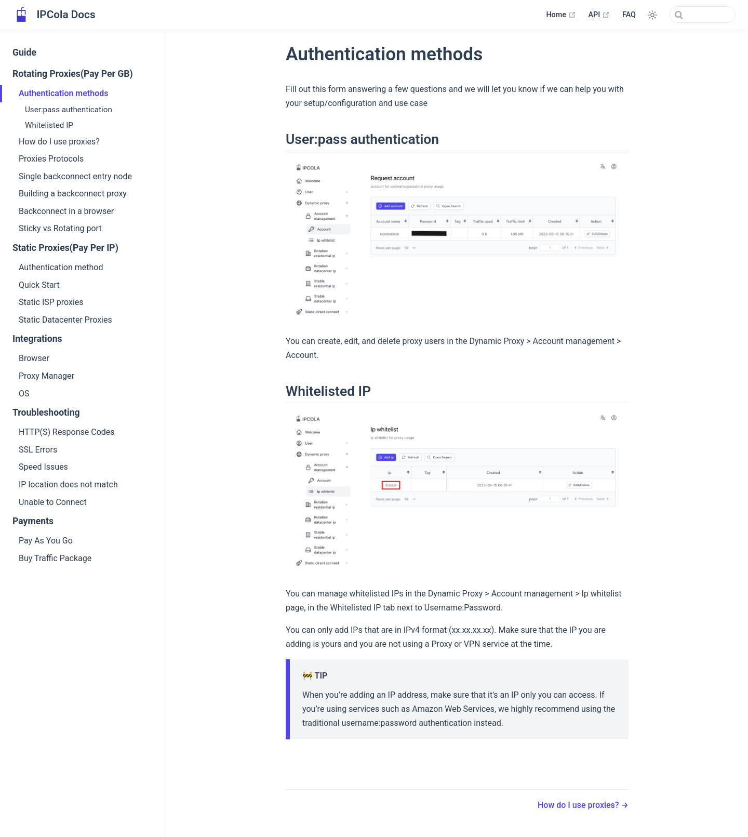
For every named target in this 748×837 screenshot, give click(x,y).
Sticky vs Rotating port (60, 228)
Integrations (37, 339)
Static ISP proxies (51, 302)
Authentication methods (63, 93)
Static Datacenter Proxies (65, 320)
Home (561, 14)
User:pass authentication (68, 109)
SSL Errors (38, 450)
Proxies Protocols (51, 159)
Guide (24, 52)
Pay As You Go (46, 541)
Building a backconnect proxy (73, 193)
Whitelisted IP (49, 125)
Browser (34, 358)
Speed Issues (43, 467)
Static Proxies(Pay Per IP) (65, 248)
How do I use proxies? (59, 142)
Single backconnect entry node (75, 176)
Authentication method (61, 267)
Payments (33, 521)
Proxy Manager (46, 376)
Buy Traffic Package (55, 558)
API (599, 14)
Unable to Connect (53, 502)
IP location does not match (68, 484)
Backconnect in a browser (66, 211)
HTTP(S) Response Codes (67, 432)
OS (24, 393)
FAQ (629, 14)
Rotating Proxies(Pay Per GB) (72, 74)
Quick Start (39, 285)
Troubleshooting (46, 412)
